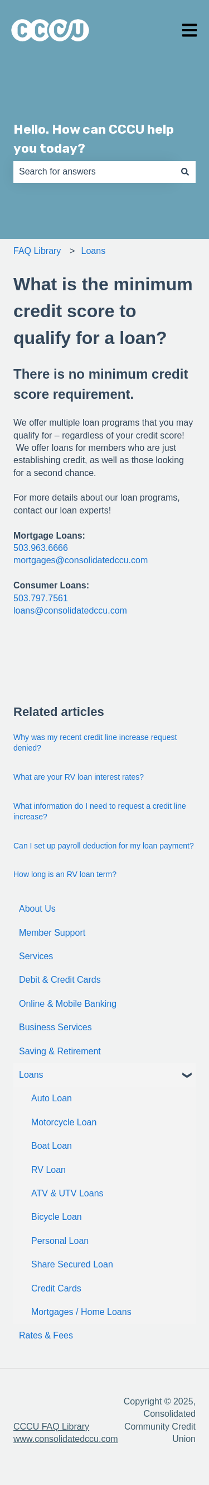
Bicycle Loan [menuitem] (56, 1217)
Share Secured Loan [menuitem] (72, 1264)
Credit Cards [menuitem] (56, 1288)
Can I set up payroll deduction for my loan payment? (103, 845)
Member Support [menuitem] (52, 932)
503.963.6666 (40, 548)
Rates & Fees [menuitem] (46, 1335)
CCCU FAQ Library (51, 1426)
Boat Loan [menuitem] (51, 1146)
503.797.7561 (40, 598)
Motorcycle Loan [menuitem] (63, 1122)
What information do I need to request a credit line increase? (99, 812)
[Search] (185, 171)
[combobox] (93, 171)
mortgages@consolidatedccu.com (80, 560)
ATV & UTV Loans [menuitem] (67, 1193)
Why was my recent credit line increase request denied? (95, 743)
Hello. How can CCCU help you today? (93, 139)
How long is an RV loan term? (64, 874)
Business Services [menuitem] (55, 1027)
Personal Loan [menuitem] (60, 1241)
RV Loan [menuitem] (48, 1170)
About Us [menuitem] (37, 908)
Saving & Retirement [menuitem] (60, 1051)
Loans (93, 251)
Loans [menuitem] (31, 1074)
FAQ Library (37, 251)
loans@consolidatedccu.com (70, 610)
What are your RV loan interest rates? (78, 776)
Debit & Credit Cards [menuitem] (60, 979)
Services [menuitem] (36, 956)
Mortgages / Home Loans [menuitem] (81, 1312)
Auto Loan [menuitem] (51, 1098)
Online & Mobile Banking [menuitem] (67, 1003)
